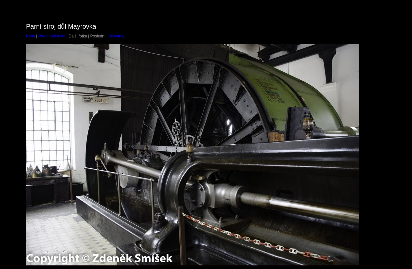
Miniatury (117, 36)
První (30, 36)
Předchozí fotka (51, 36)
